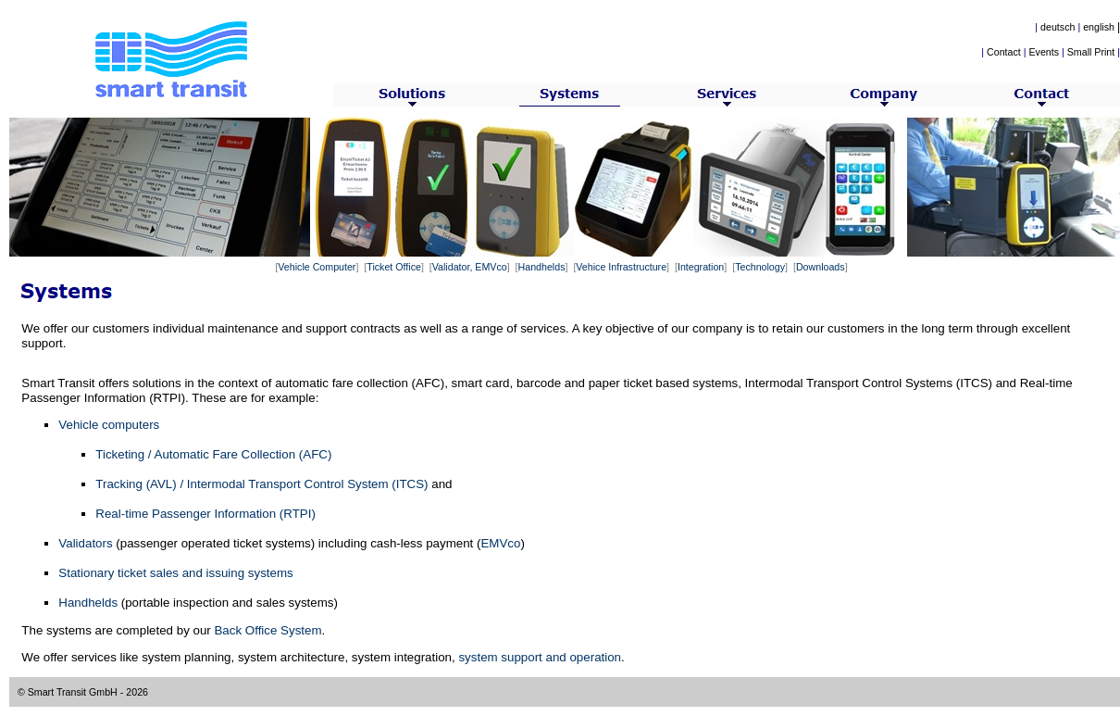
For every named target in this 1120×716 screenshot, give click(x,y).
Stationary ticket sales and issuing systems (175, 573)
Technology (760, 266)
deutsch (1057, 26)
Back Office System (267, 630)
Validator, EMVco (469, 266)
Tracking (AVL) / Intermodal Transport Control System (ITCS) (261, 484)
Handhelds (542, 266)
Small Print (1091, 51)
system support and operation (539, 657)
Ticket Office (394, 266)
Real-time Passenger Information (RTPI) (205, 514)
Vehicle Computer (316, 266)
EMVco (500, 543)
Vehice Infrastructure (621, 266)
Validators (85, 543)
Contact (1004, 51)
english (1098, 26)
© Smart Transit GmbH (68, 691)
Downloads (820, 266)
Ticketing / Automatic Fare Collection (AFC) (213, 454)
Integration (701, 266)
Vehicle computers (108, 425)
